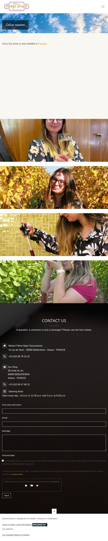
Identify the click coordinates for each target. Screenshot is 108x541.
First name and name (12, 405)
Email (5, 418)
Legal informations (24, 524)
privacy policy (17, 474)
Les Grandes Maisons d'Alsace (16, 535)
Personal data (8, 455)
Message (6, 431)
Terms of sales (8, 524)
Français (42, 43)
